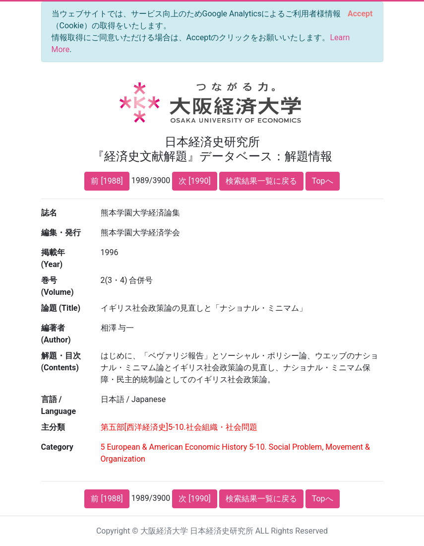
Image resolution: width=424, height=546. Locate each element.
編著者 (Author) (56, 333)
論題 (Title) (61, 308)
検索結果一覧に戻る (261, 181)
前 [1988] (106, 181)
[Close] (360, 14)
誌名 (49, 212)
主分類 (53, 427)
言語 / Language (58, 405)
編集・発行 (61, 232)
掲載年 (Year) (53, 258)
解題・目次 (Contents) (61, 361)
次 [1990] (194, 181)
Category (57, 447)
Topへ (322, 181)
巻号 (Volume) (57, 286)
